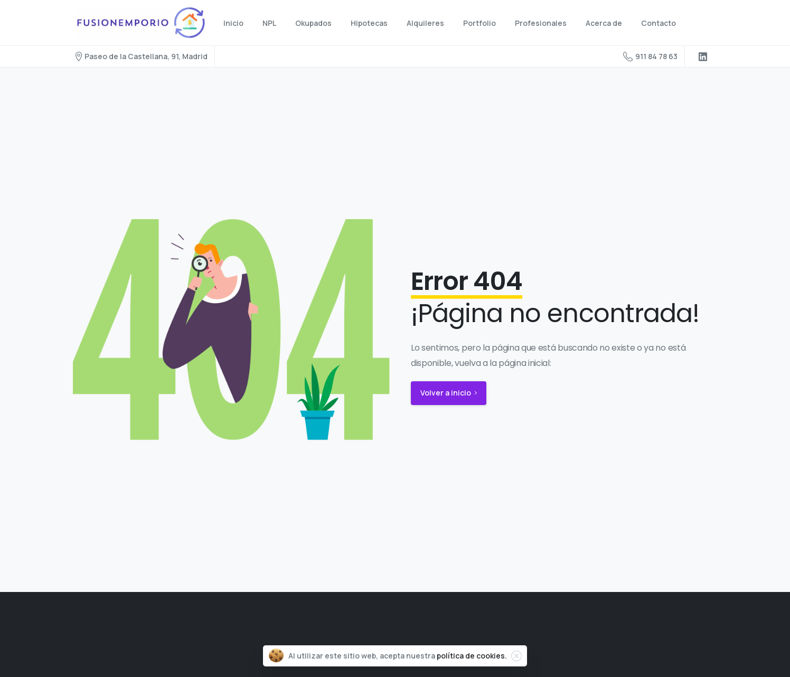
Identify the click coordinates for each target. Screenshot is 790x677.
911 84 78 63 (650, 56)
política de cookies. (472, 656)
